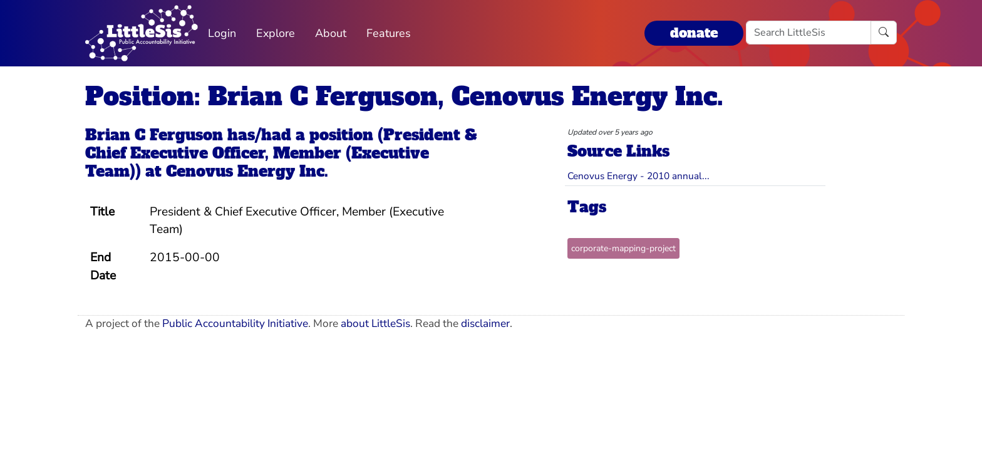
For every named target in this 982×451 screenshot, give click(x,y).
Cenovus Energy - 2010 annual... (638, 175)
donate (694, 33)
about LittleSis (375, 323)
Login (222, 33)
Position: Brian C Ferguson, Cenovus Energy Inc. (404, 96)
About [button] (330, 33)
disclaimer (485, 323)
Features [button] (388, 33)
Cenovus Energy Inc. (247, 171)
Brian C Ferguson (154, 135)
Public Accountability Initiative (235, 323)
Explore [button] (275, 33)
